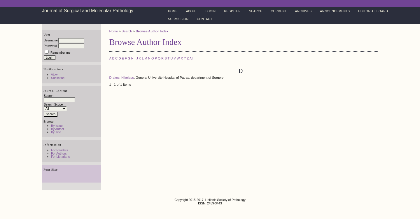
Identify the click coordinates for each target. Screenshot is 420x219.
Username (51, 40)
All (191, 58)
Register (232, 11)
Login (211, 11)
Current (279, 11)
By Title (56, 132)
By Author (57, 129)
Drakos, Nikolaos (121, 77)
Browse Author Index (152, 31)
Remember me (60, 52)
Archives (303, 11)
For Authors (59, 153)
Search (255, 11)
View (54, 74)
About (191, 11)
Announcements (335, 11)
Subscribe (57, 78)
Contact (204, 19)
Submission (178, 19)
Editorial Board (373, 11)
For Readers (59, 150)
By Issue (57, 125)
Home (173, 11)
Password (50, 46)
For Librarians (60, 156)
